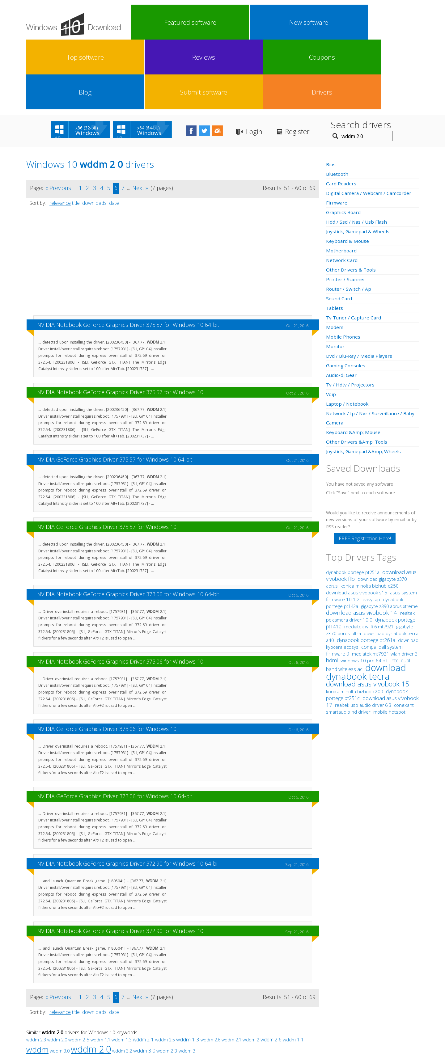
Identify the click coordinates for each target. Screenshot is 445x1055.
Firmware (337, 132)
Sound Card (339, 228)
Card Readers (341, 113)
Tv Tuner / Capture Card (354, 247)
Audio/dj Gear (342, 305)
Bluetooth (338, 104)
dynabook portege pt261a (366, 570)
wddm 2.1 (231, 970)
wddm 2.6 (210, 970)
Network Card (342, 190)
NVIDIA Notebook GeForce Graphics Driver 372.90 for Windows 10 (120, 861)
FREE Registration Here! (365, 468)
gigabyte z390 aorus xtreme (389, 536)
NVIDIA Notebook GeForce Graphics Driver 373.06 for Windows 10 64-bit (128, 524)
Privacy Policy (221, 1006)
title (76, 133)
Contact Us (268, 1006)
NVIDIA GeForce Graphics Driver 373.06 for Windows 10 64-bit (114, 726)
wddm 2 (251, 970)
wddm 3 (187, 981)
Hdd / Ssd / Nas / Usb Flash (357, 152)
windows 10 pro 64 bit (364, 591)
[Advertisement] (172, 194)
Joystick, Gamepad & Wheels (358, 161)
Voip (331, 324)
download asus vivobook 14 (362, 542)
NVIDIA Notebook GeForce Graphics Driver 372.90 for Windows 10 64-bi (127, 793)
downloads (94, 133)
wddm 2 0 (91, 979)
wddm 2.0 (57, 970)
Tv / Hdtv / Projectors (350, 314)
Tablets (335, 238)
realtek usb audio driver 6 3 (363, 635)
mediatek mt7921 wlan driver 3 (385, 584)
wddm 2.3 (36, 970)
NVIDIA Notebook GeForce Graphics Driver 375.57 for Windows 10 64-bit (128, 255)
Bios (331, 94)
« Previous (58, 118)
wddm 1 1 (293, 970)
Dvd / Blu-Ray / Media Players (360, 286)
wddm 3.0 (60, 981)
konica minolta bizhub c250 (370, 516)
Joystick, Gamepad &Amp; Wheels (364, 381)
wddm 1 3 (187, 969)
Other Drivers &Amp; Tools (357, 372)
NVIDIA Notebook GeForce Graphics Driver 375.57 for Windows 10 (120, 322)
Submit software (364, 22)
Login (275, 62)
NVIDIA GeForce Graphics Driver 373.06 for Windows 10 (106, 659)
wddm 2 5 (78, 970)
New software (184, 22)
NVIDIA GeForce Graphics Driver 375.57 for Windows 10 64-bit (114, 389)
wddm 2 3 (166, 981)
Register (321, 62)
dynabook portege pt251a (353, 502)
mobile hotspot (389, 642)
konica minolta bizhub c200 (355, 621)
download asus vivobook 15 (367, 613)
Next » (140, 118)
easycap (371, 529)
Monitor (335, 276)
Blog (328, 22)
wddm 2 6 (271, 969)
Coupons (292, 22)
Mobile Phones (343, 267)
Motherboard (342, 180)
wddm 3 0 (144, 980)
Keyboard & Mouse (348, 171)
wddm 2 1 (143, 969)
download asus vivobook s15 (357, 523)
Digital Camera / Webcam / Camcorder (370, 123)
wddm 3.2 (122, 981)
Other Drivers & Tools (351, 199)
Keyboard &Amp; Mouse (354, 362)
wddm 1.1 (100, 970)
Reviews (256, 22)
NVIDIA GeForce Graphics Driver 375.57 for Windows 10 (106, 457)
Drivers (400, 22)
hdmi (332, 590)
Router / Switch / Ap (349, 219)
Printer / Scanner (346, 209)
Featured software (149, 22)
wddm (37, 979)
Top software (220, 22)
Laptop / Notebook (348, 334)
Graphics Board (344, 142)
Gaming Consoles (346, 295)
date (114, 133)
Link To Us (176, 1006)
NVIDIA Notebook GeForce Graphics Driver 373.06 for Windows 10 (120, 591)
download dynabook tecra (366, 602)
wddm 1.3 (122, 970)
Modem (335, 257)
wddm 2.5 (165, 970)
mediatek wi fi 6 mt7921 (369, 557)
